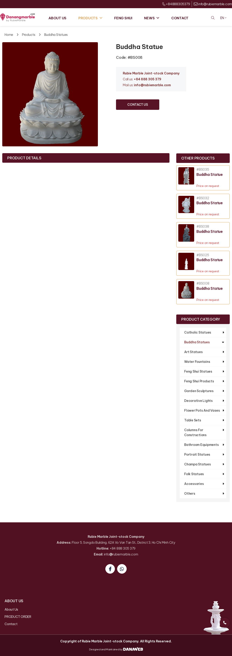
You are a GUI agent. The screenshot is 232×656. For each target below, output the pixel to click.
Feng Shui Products (199, 381)
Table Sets (192, 420)
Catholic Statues (197, 332)
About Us (11, 609)
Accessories (194, 484)
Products (28, 35)
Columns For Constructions (195, 432)
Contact (11, 624)
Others (189, 493)
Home (9, 35)
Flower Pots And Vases (202, 410)
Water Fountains (197, 362)
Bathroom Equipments (201, 445)
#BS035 (202, 170)
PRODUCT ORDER (18, 617)
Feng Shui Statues (198, 371)
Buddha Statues (56, 35)
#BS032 (202, 198)
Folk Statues (194, 474)
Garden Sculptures (199, 391)
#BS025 (202, 255)
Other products (198, 158)
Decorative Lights (198, 401)
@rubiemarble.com (155, 85)
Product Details (24, 158)
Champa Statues (197, 464)
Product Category (200, 319)
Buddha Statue (209, 174)
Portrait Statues (197, 454)
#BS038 (202, 226)
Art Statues (193, 352)
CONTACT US (137, 105)
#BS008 (202, 283)
